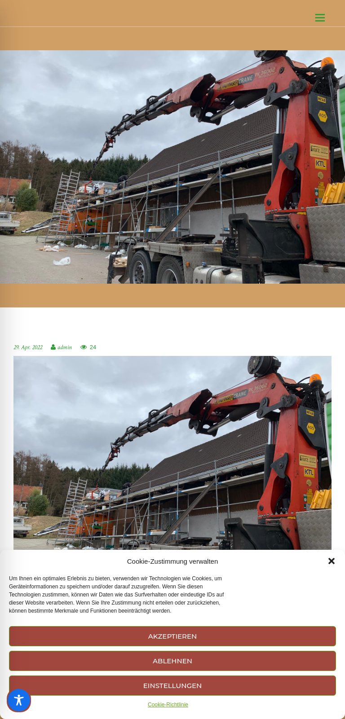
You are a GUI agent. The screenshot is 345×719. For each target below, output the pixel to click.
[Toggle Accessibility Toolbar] (19, 700)
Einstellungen (172, 685)
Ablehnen (172, 661)
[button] (331, 561)
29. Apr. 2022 (27, 347)
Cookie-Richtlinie (168, 704)
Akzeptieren (172, 636)
